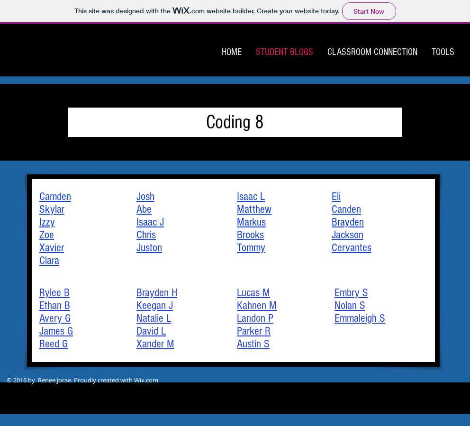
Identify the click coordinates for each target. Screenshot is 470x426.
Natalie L (153, 318)
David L (151, 331)
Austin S (253, 343)
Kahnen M (257, 305)
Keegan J (154, 305)
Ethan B (54, 305)
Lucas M (253, 292)
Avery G (55, 318)
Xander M (155, 343)
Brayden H (156, 292)
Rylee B (54, 292)
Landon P (255, 318)
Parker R (254, 331)
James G (56, 331)
